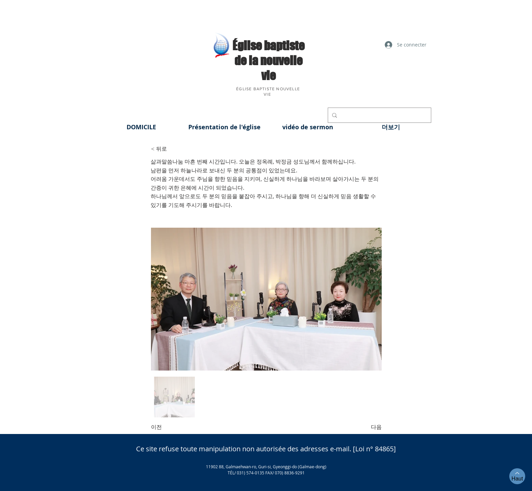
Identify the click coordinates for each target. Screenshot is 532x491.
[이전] (173, 427)
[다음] (365, 427)
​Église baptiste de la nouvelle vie (268, 60)
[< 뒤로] (173, 149)
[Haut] (517, 476)
